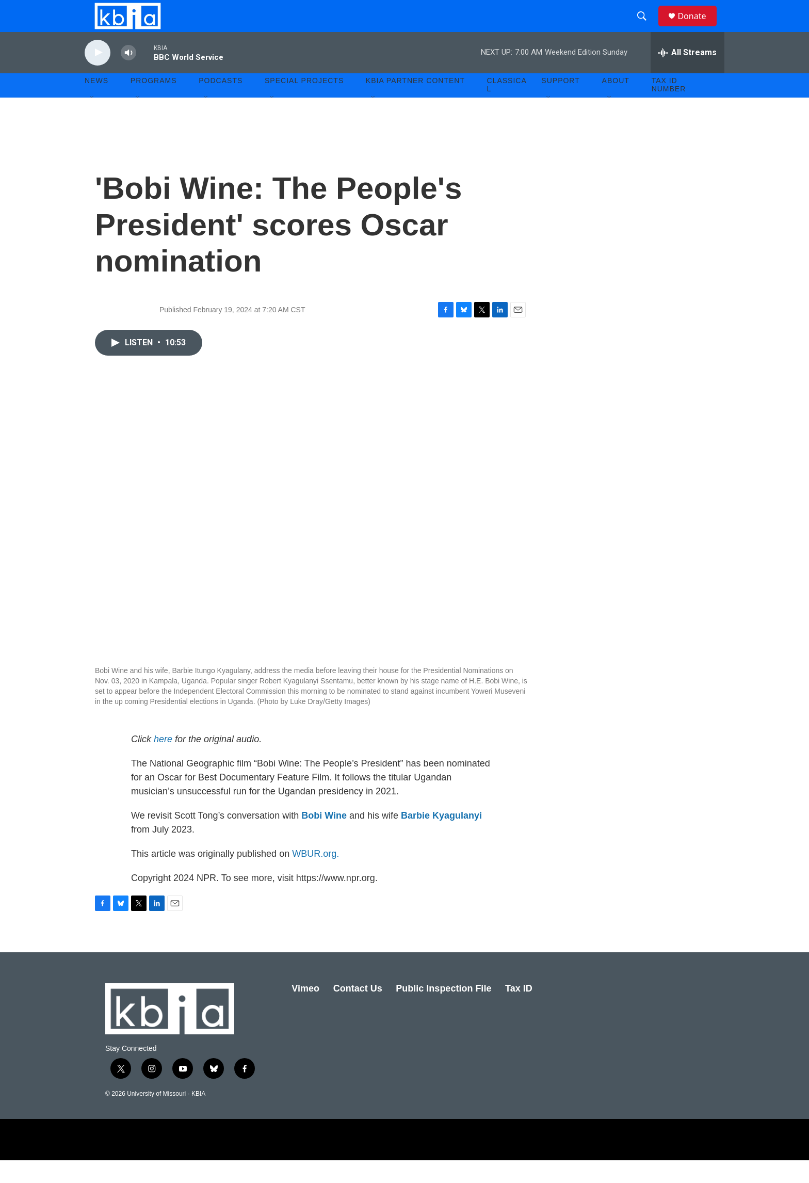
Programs (154, 103)
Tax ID (518, 1010)
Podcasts (220, 103)
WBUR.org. (315, 876)
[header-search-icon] (646, 27)
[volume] (128, 75)
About (615, 103)
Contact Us (357, 1010)
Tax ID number (669, 107)
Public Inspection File (443, 1010)
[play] (97, 75)
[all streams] (687, 74)
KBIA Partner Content (415, 103)
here (163, 761)
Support (560, 103)
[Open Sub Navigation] (92, 120)
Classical (507, 107)
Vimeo (305, 1010)
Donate (698, 27)
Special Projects (304, 103)
